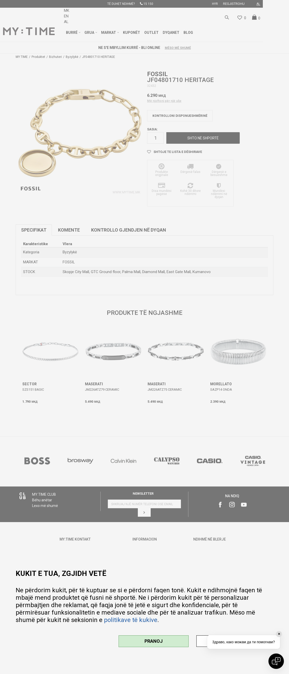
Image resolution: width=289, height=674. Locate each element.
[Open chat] (276, 661)
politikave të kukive (130, 620)
